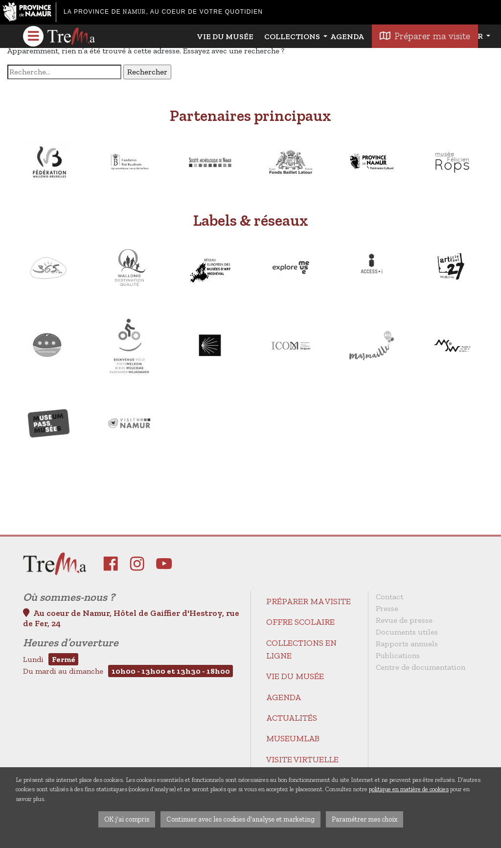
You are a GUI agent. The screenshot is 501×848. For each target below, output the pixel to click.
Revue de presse (404, 620)
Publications (398, 655)
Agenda (347, 36)
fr (478, 36)
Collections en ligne (301, 649)
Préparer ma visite (308, 601)
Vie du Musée (225, 36)
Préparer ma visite (425, 36)
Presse (387, 608)
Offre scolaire (300, 621)
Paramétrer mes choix (364, 819)
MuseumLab (292, 738)
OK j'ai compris (126, 819)
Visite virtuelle (302, 759)
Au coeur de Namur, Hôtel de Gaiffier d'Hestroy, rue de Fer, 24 (131, 618)
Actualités (291, 717)
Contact (389, 596)
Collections (292, 36)
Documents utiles (407, 631)
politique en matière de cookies (409, 789)
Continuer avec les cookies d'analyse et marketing (240, 819)
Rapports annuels (407, 643)
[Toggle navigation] (33, 36)
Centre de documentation (420, 667)
